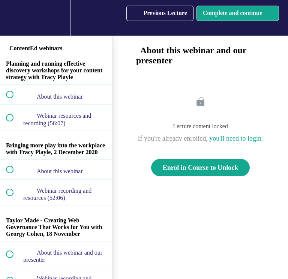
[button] (14, 18)
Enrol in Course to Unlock (200, 167)
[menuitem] (56, 18)
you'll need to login (235, 138)
